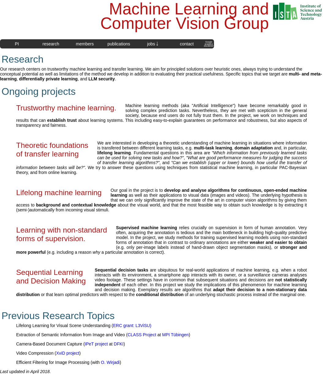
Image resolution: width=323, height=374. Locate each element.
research (51, 43)
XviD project (67, 353)
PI (17, 43)
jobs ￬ (153, 43)
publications (118, 43)
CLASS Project (142, 334)
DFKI (119, 343)
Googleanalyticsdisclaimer (209, 44)
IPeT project (96, 343)
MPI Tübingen (175, 334)
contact (186, 43)
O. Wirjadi (110, 362)
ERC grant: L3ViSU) (132, 325)
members (85, 43)
